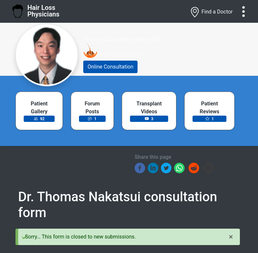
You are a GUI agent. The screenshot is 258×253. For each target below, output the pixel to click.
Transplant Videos (149, 107)
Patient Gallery (39, 107)
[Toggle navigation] (243, 11)
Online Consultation (110, 67)
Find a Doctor (211, 12)
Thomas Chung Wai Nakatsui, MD (122, 39)
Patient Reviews (209, 107)
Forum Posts (92, 107)
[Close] (231, 237)
